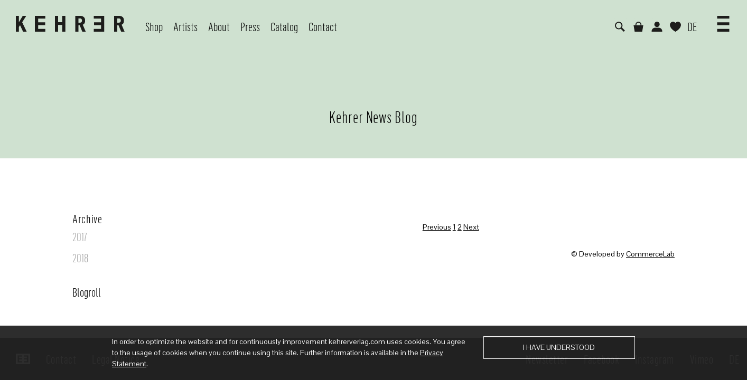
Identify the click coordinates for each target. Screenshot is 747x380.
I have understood (559, 347)
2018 (80, 257)
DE (692, 26)
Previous (437, 227)
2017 (79, 236)
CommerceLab (650, 254)
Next (471, 227)
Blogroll (86, 291)
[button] (723, 20)
